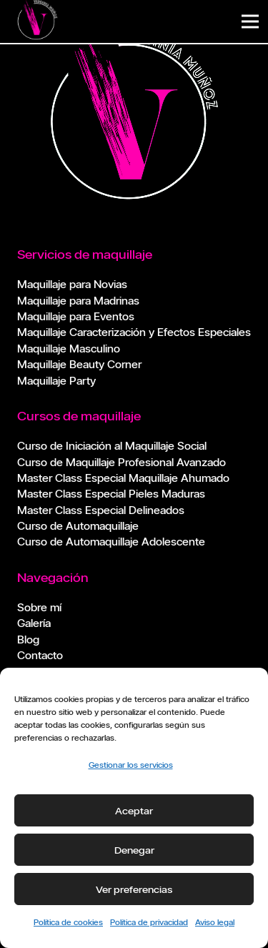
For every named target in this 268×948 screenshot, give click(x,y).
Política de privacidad (149, 922)
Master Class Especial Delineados (100, 510)
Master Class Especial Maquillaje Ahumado (123, 478)
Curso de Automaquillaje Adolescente (111, 541)
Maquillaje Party (56, 380)
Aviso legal (214, 922)
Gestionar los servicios (131, 764)
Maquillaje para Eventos (75, 316)
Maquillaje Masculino (68, 348)
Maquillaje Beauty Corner (79, 364)
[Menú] (250, 21)
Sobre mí (39, 607)
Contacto (40, 655)
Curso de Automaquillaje (78, 526)
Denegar (134, 850)
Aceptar (134, 810)
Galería (34, 623)
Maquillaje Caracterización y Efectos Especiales (134, 332)
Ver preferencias (134, 889)
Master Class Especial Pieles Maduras (111, 493)
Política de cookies (68, 922)
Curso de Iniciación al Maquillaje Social (112, 446)
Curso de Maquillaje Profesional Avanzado (121, 462)
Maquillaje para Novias (72, 284)
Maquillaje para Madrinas (78, 300)
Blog (28, 639)
